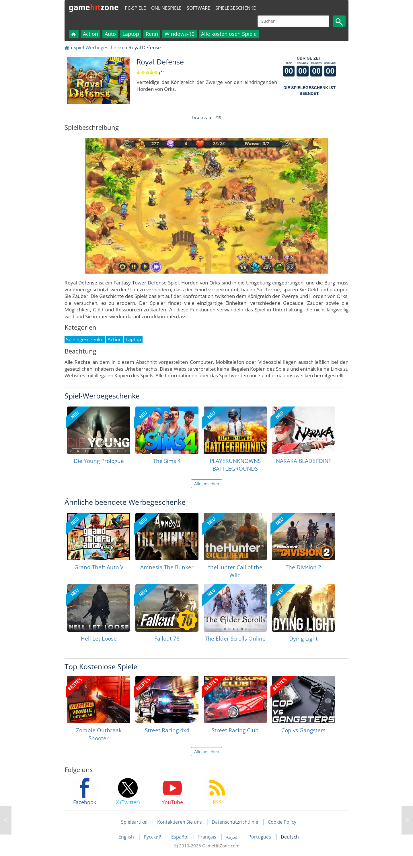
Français (207, 837)
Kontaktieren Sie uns (179, 822)
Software (198, 8)
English (126, 837)
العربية (233, 837)
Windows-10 (179, 33)
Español (180, 837)
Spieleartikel (134, 822)
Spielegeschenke (235, 8)
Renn (152, 33)
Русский (153, 837)
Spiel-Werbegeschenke (99, 47)
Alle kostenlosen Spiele (229, 33)
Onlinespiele (166, 8)
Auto (110, 33)
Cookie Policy (282, 822)
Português (260, 837)
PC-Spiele (135, 8)
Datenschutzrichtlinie (235, 822)
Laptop (130, 33)
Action (90, 33)
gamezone (94, 7)
